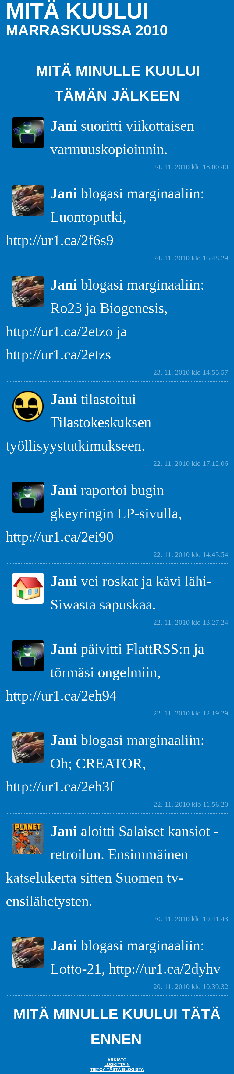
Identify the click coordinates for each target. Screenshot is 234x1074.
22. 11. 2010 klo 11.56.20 (191, 804)
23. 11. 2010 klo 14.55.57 (190, 372)
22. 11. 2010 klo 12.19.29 (190, 713)
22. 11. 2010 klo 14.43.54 (190, 554)
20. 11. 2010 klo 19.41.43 (190, 919)
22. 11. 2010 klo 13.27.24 (190, 622)
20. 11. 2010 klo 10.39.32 (190, 986)
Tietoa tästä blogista (117, 1069)
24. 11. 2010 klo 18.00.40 (190, 167)
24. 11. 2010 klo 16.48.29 (190, 258)
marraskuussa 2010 (87, 30)
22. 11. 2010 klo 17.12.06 (190, 463)
